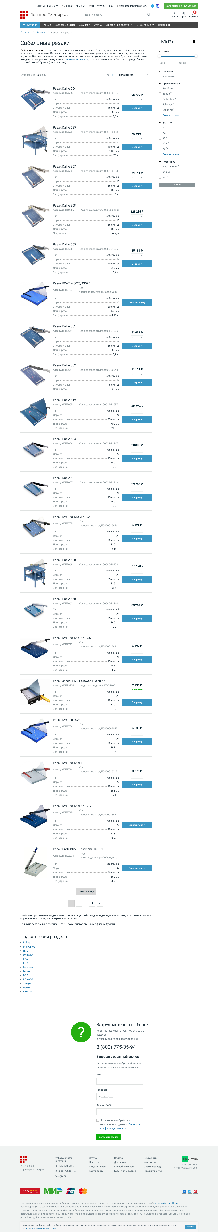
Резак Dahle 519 (64, 400)
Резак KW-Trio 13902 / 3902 (72, 638)
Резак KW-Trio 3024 (66, 720)
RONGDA (28, 979)
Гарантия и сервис (125, 1170)
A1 (164, 127)
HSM (26, 950)
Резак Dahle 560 (64, 599)
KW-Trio (27, 991)
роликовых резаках (76, 59)
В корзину (137, 108)
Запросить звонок (108, 1137)
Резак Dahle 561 (64, 326)
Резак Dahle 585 (64, 127)
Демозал (84, 24)
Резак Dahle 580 (64, 560)
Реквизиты (150, 1157)
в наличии (169, 76)
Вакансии (164, 24)
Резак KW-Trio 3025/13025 (71, 283)
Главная (25, 32)
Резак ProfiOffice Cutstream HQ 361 (78, 849)
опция (166, 171)
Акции (47, 24)
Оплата (118, 1157)
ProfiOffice (29, 946)
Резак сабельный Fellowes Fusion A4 (79, 681)
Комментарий (104, 1104)
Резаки (40, 32)
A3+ (165, 143)
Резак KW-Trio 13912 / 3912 (72, 806)
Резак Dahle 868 (64, 205)
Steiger (27, 983)
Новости (94, 1162)
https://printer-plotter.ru (166, 1203)
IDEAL (26, 962)
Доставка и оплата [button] (117, 24)
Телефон (101, 1089)
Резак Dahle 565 (64, 244)
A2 (164, 138)
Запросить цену (137, 302)
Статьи (98, 24)
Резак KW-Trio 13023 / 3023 (72, 517)
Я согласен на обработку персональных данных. (120, 1124)
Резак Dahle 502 (64, 365)
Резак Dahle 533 (64, 439)
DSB (25, 975)
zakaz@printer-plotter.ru (133, 6)
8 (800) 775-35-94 (75, 6)
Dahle (26, 987)
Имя (99, 1074)
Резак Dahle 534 (64, 478)
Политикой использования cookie (39, 1228)
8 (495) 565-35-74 (48, 6)
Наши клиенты (153, 1170)
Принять (190, 1226)
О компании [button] (143, 24)
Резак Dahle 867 (64, 166)
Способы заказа (124, 1166)
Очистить (176, 185)
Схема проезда (153, 1166)
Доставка (120, 1162)
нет (165, 177)
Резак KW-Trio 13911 (67, 763)
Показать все (170, 115)
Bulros (26, 942)
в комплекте (170, 166)
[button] (30, 25)
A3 (165, 148)
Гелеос (27, 971)
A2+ (165, 132)
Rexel (26, 958)
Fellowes (28, 967)
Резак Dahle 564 (64, 88)
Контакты (150, 1162)
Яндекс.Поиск (97, 1166)
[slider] (159, 56)
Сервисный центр (65, 24)
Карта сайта (96, 1170)
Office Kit (28, 954)
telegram (60, 1176)
